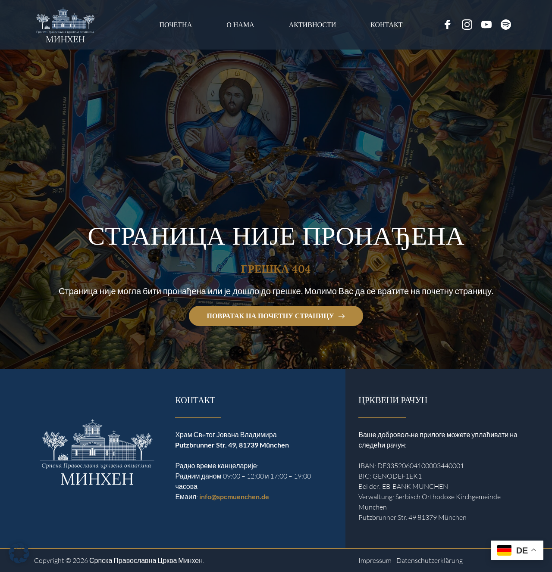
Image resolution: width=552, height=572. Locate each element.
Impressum (375, 560)
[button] (19, 553)
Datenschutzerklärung (429, 560)
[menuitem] (175, 25)
